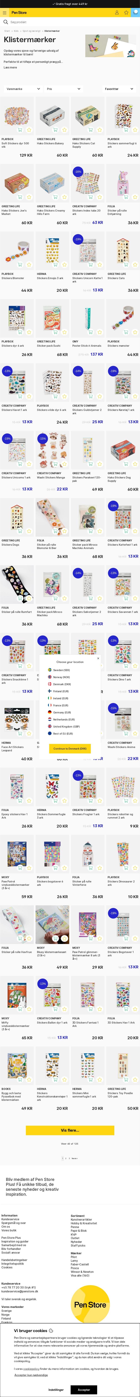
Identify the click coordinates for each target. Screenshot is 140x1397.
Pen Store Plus (11, 1237)
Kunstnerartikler (81, 1219)
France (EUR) (58, 705)
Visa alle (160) (80, 1275)
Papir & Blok (79, 1230)
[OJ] (70, 21)
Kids (16, 31)
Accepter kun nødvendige (31, 1375)
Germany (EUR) (59, 712)
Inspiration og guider (14, 1241)
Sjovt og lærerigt (32, 31)
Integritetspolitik (12, 1263)
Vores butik (8, 1230)
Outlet (75, 1238)
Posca (75, 1268)
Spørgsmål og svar (13, 1223)
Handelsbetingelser (14, 1260)
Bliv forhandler (11, 1249)
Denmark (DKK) (59, 684)
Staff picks (78, 1245)
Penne (75, 1227)
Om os (5, 1226)
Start (7, 31)
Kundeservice (10, 1219)
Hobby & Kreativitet (84, 1223)
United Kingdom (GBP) (64, 726)
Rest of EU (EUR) (60, 733)
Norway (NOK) (59, 677)
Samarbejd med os (13, 1245)
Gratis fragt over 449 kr (70, 4)
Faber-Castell (80, 1264)
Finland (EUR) (58, 691)
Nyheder (76, 1242)
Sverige (6, 1310)
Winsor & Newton (82, 1272)
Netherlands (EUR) (61, 719)
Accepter (84, 1390)
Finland (6, 1318)
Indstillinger (56, 1390)
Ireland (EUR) (58, 698)
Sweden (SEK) (59, 670)
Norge (5, 1314)
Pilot (74, 1257)
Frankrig (6, 1322)
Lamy (74, 1260)
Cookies (6, 1267)
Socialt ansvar (10, 1252)
